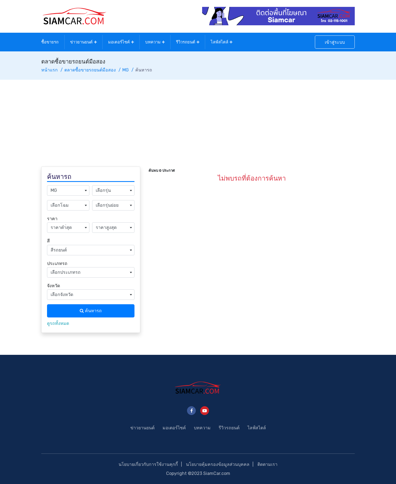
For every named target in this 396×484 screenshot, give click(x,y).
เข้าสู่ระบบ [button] (335, 42)
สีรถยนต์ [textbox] (59, 250)
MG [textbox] (54, 190)
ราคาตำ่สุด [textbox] (61, 227)
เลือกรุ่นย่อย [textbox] (107, 205)
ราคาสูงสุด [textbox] (106, 227)
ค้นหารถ (91, 310)
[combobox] (68, 190)
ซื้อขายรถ (50, 42)
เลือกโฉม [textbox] (60, 205)
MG (125, 70)
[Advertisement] (198, 120)
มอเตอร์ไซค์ (119, 42)
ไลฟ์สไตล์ (219, 42)
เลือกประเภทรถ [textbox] (66, 272)
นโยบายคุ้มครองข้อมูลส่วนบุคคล (217, 464)
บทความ (153, 42)
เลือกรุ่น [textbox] (103, 190)
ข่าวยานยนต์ (81, 42)
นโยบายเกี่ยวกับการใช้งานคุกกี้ (148, 464)
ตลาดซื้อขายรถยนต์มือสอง (90, 70)
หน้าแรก (49, 70)
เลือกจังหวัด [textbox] (62, 294)
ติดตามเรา (267, 464)
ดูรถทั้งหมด (58, 323)
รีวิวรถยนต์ (185, 42)
